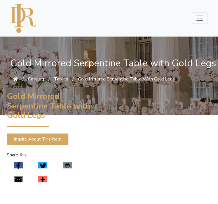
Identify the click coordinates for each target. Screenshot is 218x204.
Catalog (36, 79)
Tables (61, 79)
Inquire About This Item (37, 139)
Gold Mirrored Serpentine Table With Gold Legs (126, 79)
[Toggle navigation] (200, 18)
